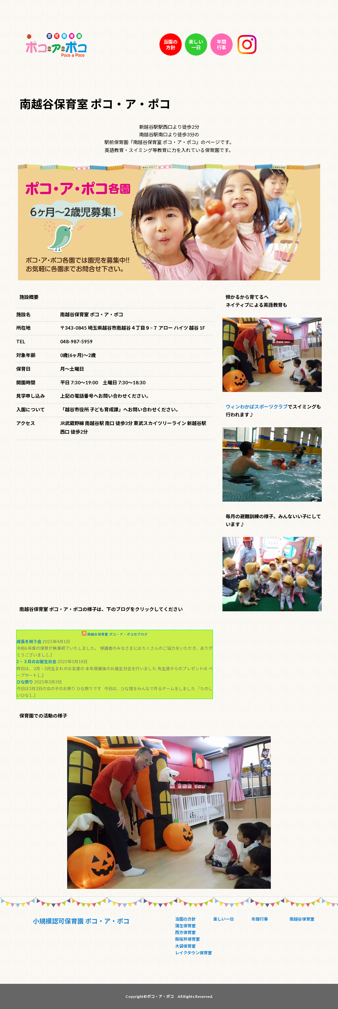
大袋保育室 (185, 946)
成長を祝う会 (29, 641)
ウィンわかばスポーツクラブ (257, 406)
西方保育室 (185, 932)
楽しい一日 (223, 919)
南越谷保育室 (302, 919)
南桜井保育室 (187, 939)
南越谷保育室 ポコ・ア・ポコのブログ (117, 634)
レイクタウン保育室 (193, 952)
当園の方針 (185, 919)
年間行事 (259, 919)
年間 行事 (221, 44)
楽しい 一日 (196, 44)
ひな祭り (25, 681)
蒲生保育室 (185, 925)
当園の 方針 (170, 44)
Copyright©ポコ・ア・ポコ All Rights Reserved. (169, 996)
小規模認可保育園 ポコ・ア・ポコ (81, 921)
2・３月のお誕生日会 (36, 661)
